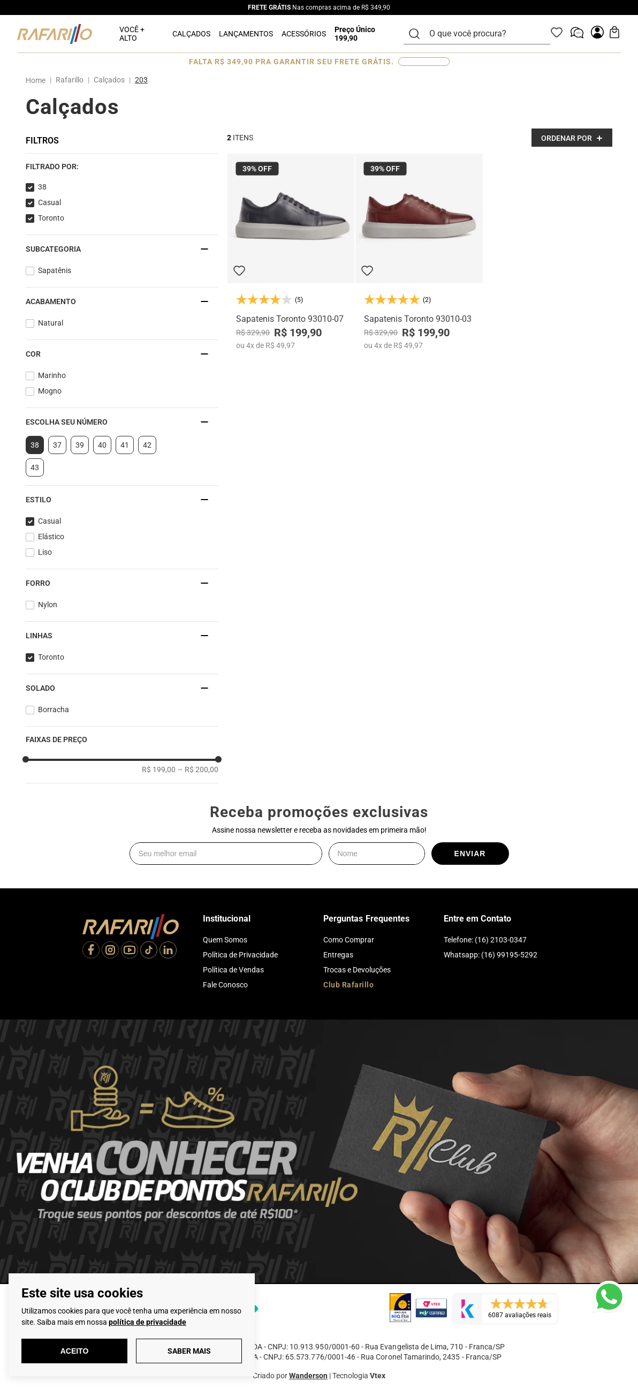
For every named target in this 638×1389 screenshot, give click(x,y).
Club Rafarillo (348, 984)
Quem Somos (225, 939)
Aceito (74, 1351)
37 (57, 445)
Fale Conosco (225, 984)
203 (141, 80)
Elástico (51, 536)
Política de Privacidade (240, 954)
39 (79, 445)
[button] (122, 166)
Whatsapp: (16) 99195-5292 (490, 954)
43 (35, 467)
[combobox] (483, 34)
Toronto (51, 218)
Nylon (47, 604)
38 (42, 187)
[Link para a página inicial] (38, 80)
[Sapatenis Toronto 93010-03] (418, 252)
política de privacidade (147, 1322)
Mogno (50, 391)
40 (102, 445)
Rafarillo (69, 80)
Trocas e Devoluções (357, 969)
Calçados (109, 80)
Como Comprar (348, 939)
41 (124, 445)
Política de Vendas (233, 969)
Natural (50, 323)
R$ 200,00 (198, 769)
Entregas (338, 954)
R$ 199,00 (159, 769)
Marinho (52, 375)
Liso (45, 552)
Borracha (53, 709)
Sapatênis (54, 270)
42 (147, 445)
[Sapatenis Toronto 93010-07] (290, 252)
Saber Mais (189, 1351)
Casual (49, 202)
